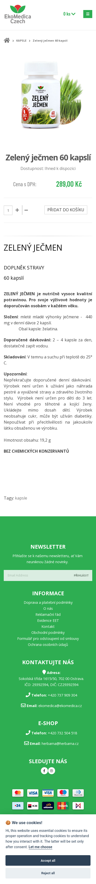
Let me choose (40, 847)
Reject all (48, 873)
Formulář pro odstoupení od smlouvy (48, 638)
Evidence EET (48, 620)
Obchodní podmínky (48, 632)
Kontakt (48, 626)
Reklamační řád (48, 614)
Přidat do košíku (65, 210)
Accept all (48, 860)
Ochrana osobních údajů (48, 644)
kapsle (21, 498)
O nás (48, 608)
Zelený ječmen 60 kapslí (50, 40)
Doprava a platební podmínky (48, 602)
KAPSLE (21, 40)
